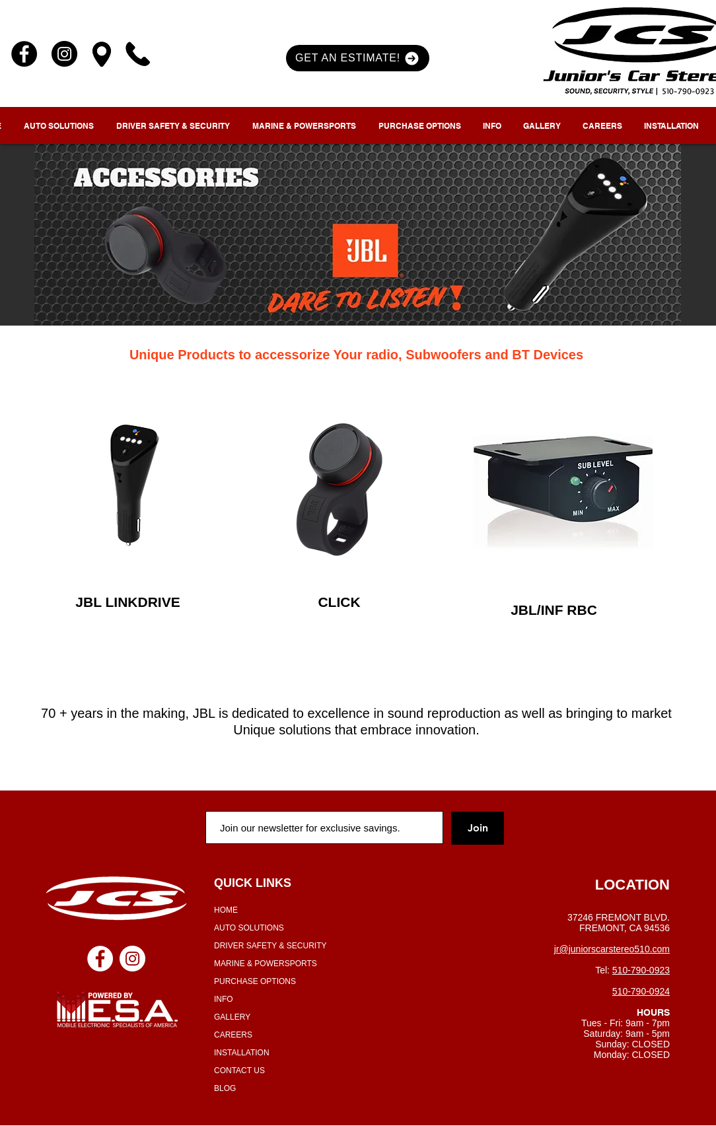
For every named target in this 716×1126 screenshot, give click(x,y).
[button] (357, 58)
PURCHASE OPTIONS (255, 981)
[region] (133, 485)
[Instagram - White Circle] (132, 958)
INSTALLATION (241, 1052)
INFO (223, 999)
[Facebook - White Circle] (100, 958)
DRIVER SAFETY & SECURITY (270, 945)
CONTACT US (239, 1070)
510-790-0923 (641, 970)
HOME (226, 910)
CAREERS (233, 1034)
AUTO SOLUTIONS (249, 927)
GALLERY (232, 1017)
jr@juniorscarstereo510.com (612, 949)
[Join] (477, 828)
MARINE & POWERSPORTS (265, 963)
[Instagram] (64, 54)
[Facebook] (24, 54)
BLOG (225, 1088)
